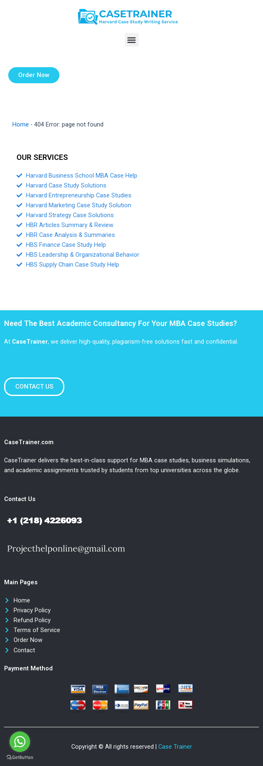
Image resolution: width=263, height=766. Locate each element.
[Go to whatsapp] (19, 741)
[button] (132, 40)
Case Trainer (175, 746)
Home (20, 124)
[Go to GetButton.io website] (20, 757)
